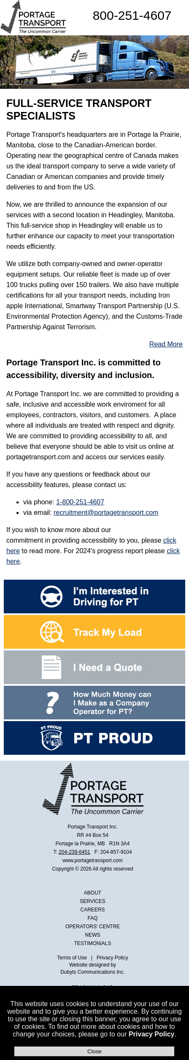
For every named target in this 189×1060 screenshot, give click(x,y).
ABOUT (92, 893)
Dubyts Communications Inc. (92, 972)
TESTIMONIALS (92, 943)
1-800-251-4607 (80, 502)
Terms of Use (72, 958)
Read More (166, 344)
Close (94, 1051)
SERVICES (92, 901)
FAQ (93, 918)
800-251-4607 (132, 15)
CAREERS (93, 910)
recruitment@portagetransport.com (106, 512)
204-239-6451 (74, 852)
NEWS (92, 935)
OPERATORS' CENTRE (92, 926)
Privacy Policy (152, 1034)
